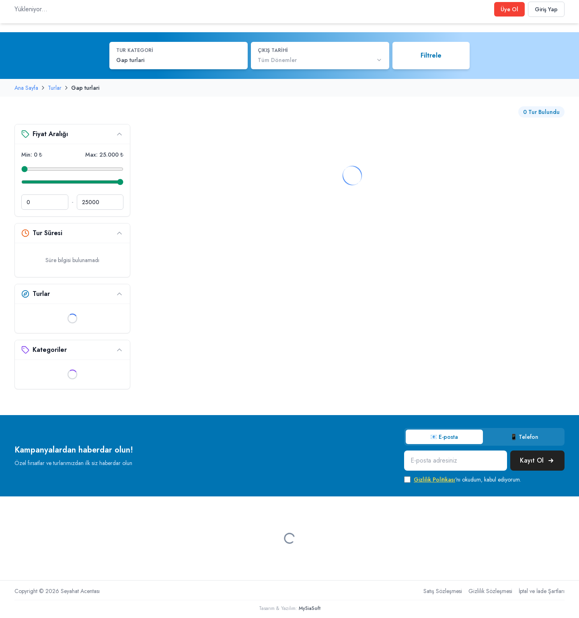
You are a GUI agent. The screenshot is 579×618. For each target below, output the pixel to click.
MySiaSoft (309, 608)
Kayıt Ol (537, 460)
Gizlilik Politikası (434, 479)
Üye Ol (509, 9)
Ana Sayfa (26, 88)
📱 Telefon (524, 437)
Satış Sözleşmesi (442, 591)
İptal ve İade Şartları (542, 591)
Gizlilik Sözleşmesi (490, 591)
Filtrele (431, 55)
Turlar (55, 88)
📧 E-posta (444, 437)
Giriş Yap (546, 9)
